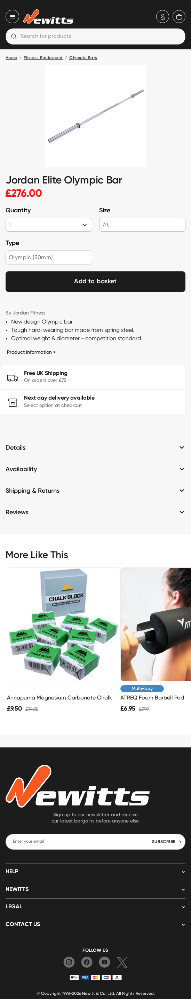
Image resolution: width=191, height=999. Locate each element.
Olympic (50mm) (31, 257)
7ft (105, 224)
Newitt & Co (93, 993)
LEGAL (14, 907)
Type (12, 243)
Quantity (18, 210)
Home (11, 58)
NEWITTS (17, 889)
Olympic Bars (83, 58)
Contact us (23, 924)
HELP (12, 872)
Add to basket (95, 281)
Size (104, 210)
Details (15, 448)
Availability (21, 469)
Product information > (31, 352)
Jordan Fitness (29, 313)
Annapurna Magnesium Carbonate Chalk (59, 697)
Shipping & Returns (32, 491)
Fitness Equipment (43, 58)
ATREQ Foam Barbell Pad (152, 697)
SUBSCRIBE (167, 842)
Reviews (17, 512)
